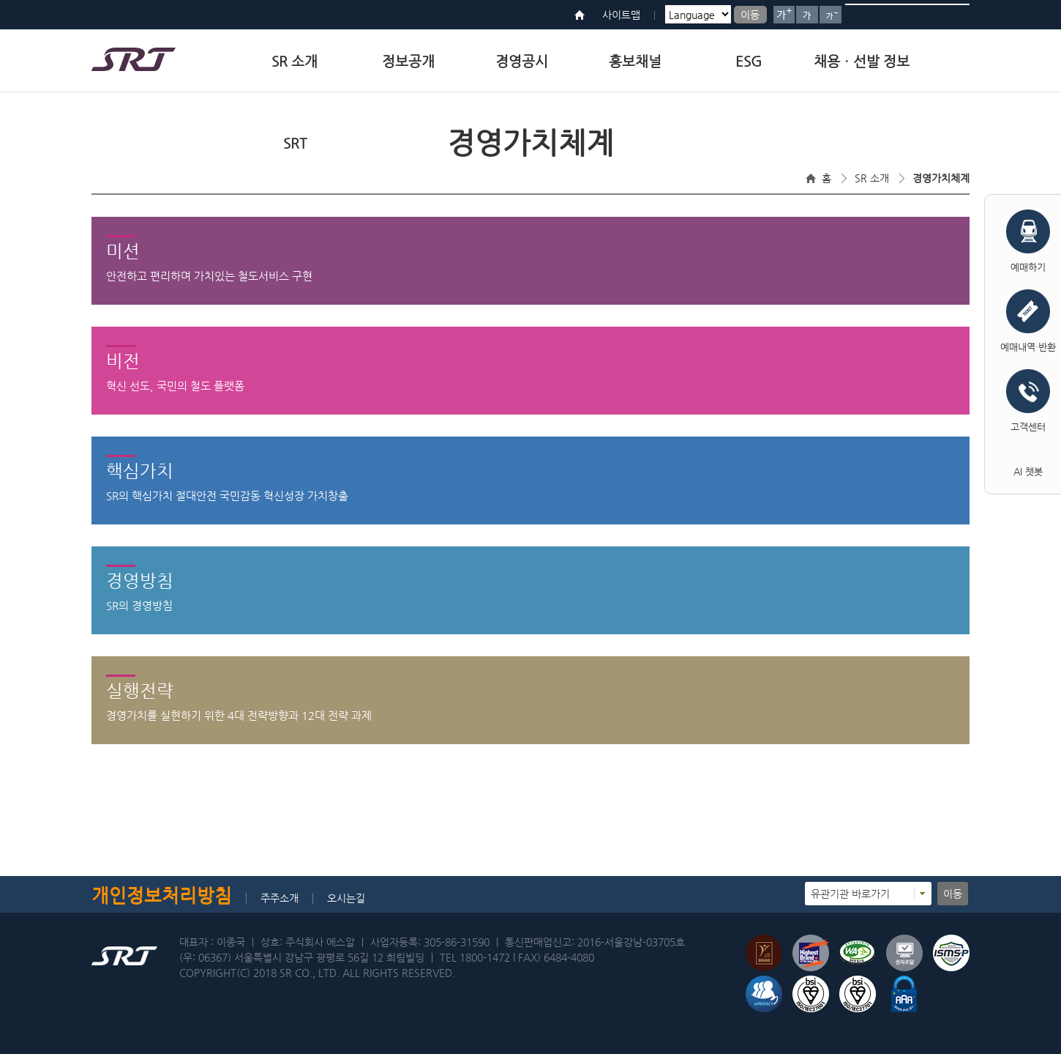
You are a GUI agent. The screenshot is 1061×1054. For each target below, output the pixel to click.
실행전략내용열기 (531, 743)
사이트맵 (621, 15)
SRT (295, 143)
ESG (748, 61)
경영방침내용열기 (531, 633)
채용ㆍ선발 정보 (862, 61)
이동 (750, 15)
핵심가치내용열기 (531, 523)
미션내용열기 (531, 304)
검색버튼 (953, 15)
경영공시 (521, 61)
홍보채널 (635, 61)
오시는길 (346, 898)
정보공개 (408, 61)
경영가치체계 (941, 178)
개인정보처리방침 (161, 895)
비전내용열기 (531, 414)
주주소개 (279, 898)
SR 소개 (294, 61)
